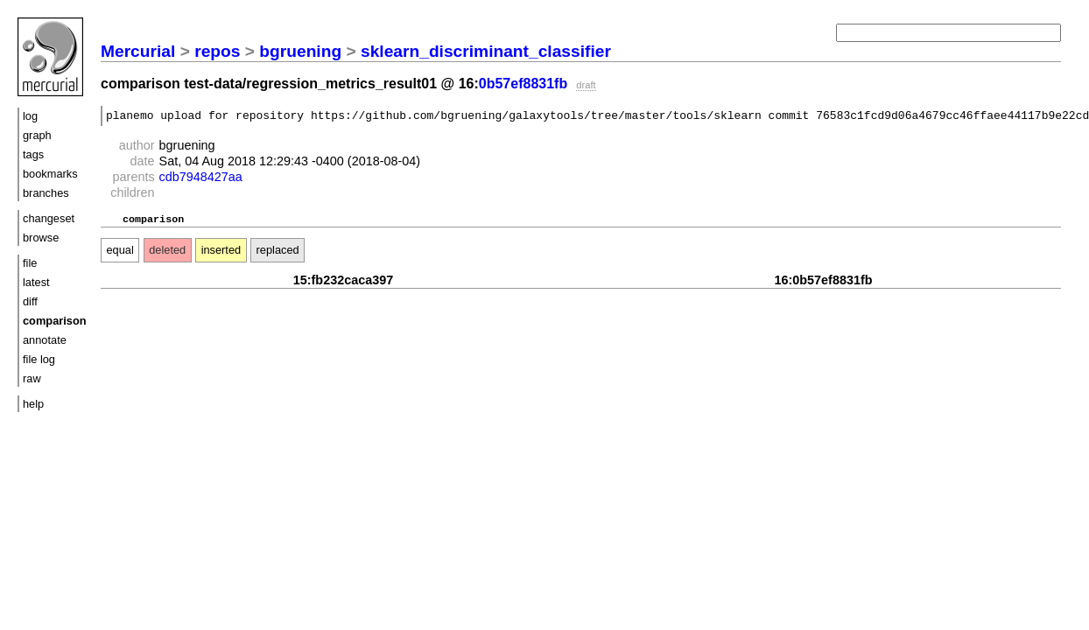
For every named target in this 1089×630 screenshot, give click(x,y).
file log (39, 359)
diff (30, 301)
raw (32, 378)
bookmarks (50, 173)
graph (37, 135)
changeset (48, 218)
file (30, 263)
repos (217, 51)
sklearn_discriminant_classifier (486, 51)
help (33, 403)
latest (36, 282)
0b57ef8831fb (523, 83)
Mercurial (138, 51)
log (30, 115)
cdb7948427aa (200, 179)
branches (46, 193)
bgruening (300, 51)
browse (41, 237)
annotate (45, 339)
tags (33, 154)
